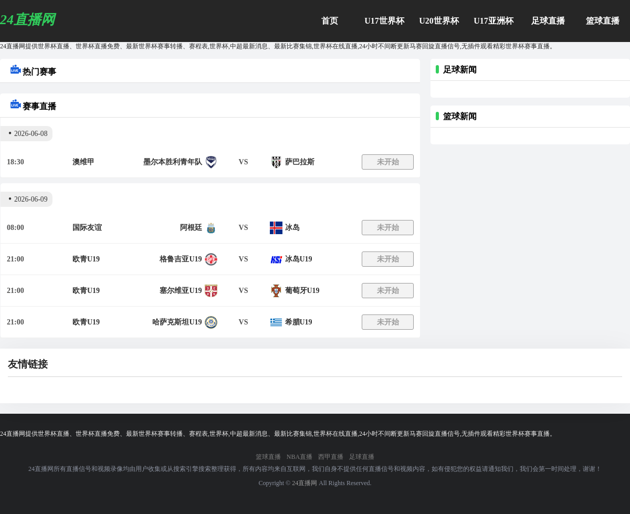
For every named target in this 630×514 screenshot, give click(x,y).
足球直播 (548, 20)
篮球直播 (603, 20)
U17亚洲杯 (493, 20)
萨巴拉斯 (299, 162)
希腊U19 (298, 322)
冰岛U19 (298, 259)
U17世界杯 (384, 20)
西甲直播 (330, 456)
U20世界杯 (439, 20)
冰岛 (292, 228)
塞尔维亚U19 (181, 291)
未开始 (388, 162)
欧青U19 (86, 259)
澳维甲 (83, 162)
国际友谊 (87, 228)
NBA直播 (299, 456)
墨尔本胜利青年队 (172, 162)
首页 (329, 20)
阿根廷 (191, 228)
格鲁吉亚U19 (181, 259)
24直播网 (304, 483)
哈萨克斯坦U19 (177, 322)
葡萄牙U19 (302, 291)
